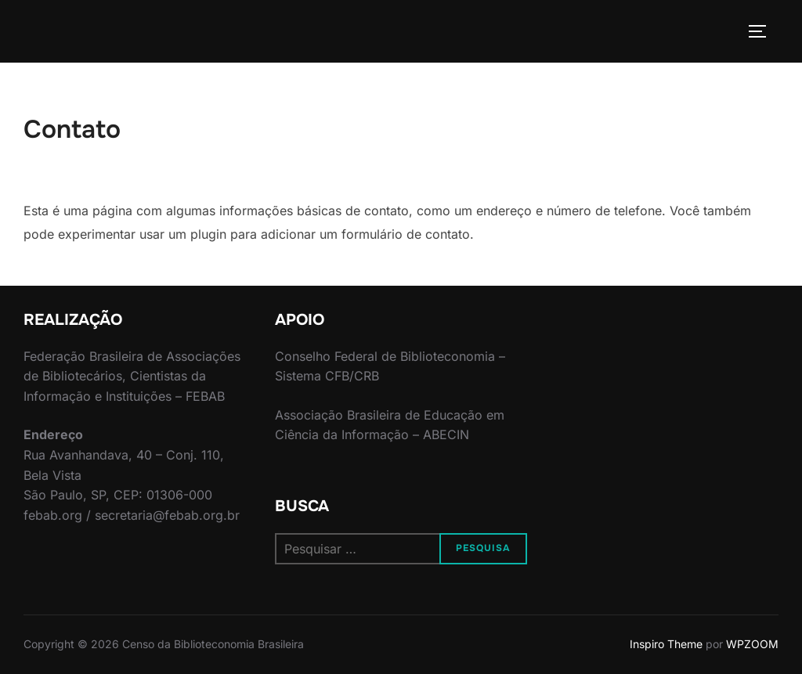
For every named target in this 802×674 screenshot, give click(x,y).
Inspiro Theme (666, 644)
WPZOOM (752, 644)
